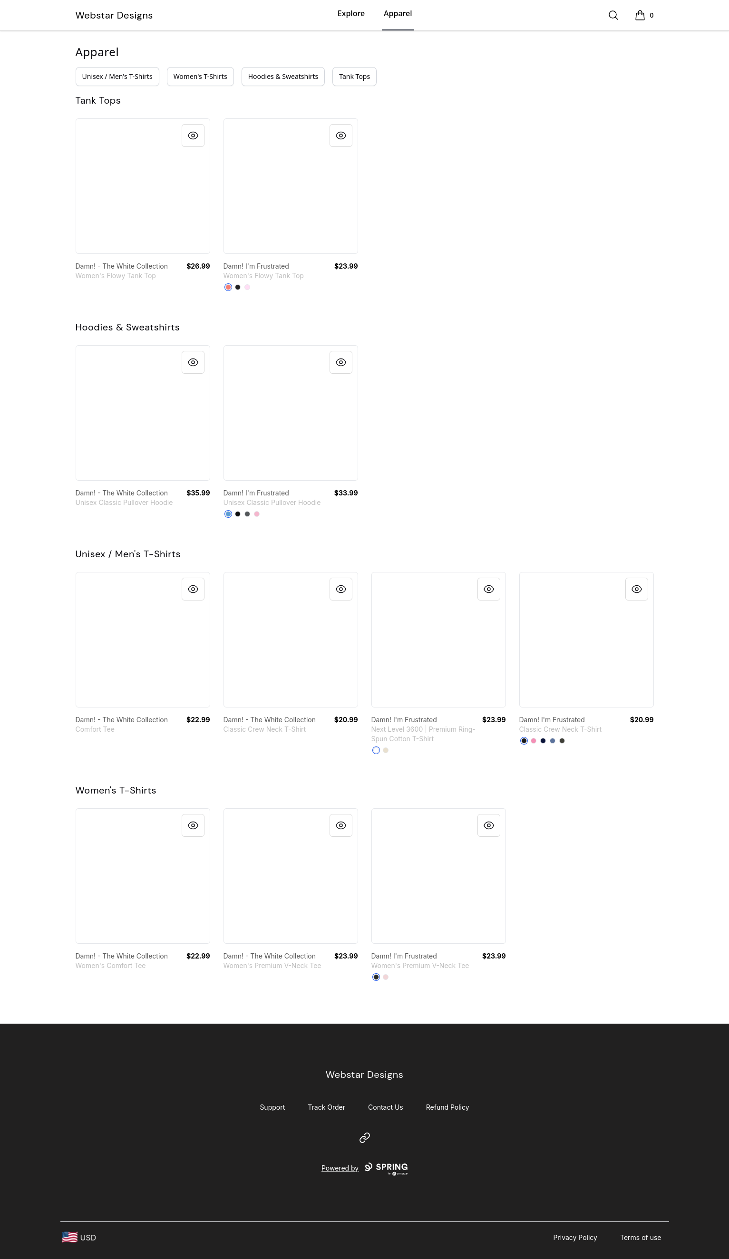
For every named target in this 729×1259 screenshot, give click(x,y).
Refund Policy (447, 1107)
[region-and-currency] (79, 1237)
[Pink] (533, 741)
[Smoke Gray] (562, 741)
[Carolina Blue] (228, 514)
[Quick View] (193, 135)
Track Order (326, 1107)
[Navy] (543, 741)
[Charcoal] (247, 514)
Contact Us (385, 1107)
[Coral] (228, 287)
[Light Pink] (257, 514)
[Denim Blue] (552, 741)
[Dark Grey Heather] (238, 287)
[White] (376, 750)
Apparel (398, 13)
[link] (143, 186)
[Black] (238, 514)
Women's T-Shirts (200, 76)
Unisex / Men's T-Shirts (117, 76)
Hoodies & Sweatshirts (283, 76)
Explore (351, 13)
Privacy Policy (575, 1237)
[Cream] (386, 750)
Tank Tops (354, 76)
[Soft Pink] (247, 287)
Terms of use (640, 1237)
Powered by (364, 1169)
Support (272, 1107)
